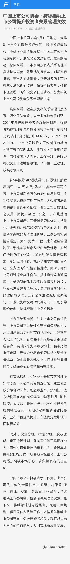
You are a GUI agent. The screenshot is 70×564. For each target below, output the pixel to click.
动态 (17, 4)
